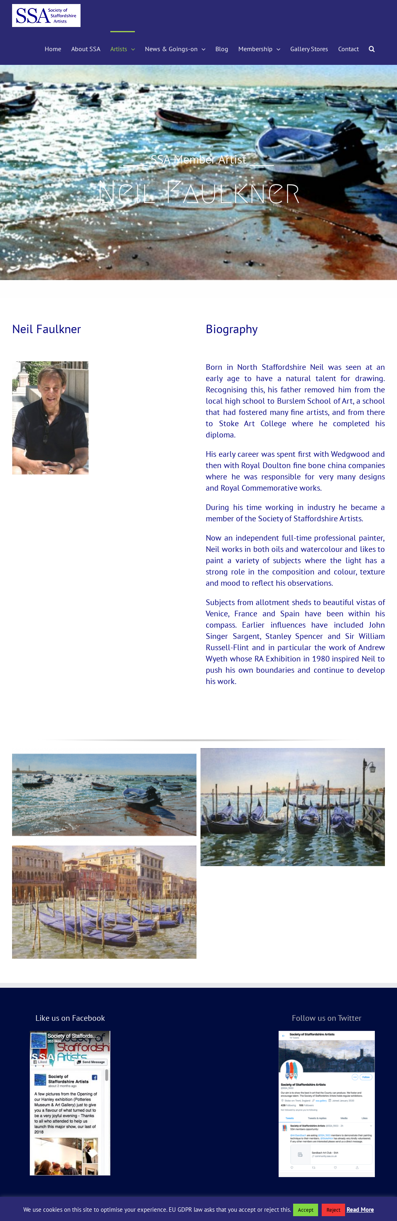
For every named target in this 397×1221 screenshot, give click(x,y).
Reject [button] (333, 1209)
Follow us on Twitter (327, 1018)
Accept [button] (305, 1209)
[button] (372, 48)
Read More (360, 1209)
